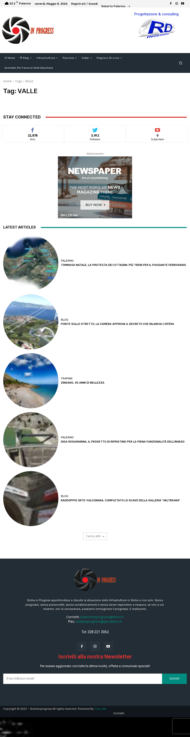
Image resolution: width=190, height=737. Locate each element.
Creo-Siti (100, 708)
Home (7, 81)
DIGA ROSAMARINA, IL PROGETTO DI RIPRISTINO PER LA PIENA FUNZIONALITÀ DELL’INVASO (123, 441)
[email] (82, 679)
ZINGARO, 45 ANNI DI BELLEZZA (82, 382)
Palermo (67, 260)
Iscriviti (174, 678)
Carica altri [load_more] (95, 536)
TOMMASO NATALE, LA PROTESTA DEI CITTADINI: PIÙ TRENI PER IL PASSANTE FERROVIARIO (123, 265)
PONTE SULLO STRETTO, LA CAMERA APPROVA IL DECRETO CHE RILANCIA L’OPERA (117, 324)
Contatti (118, 713)
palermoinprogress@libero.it (102, 617)
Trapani (66, 378)
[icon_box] (116, 7)
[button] (181, 63)
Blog (64, 319)
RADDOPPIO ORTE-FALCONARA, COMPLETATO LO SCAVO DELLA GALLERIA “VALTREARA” (120, 500)
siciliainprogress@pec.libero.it (99, 622)
